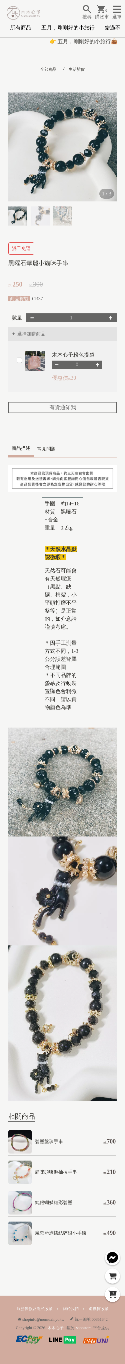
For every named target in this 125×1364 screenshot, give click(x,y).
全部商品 (48, 69)
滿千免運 (21, 248)
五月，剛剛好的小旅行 (68, 27)
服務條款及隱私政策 (35, 1308)
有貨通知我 (62, 407)
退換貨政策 (99, 1308)
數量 (17, 317)
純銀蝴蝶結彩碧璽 (53, 1202)
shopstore (83, 1327)
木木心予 (56, 1327)
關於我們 (71, 1308)
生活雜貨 (77, 69)
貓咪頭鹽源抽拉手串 (56, 1172)
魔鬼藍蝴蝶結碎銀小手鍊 (60, 1233)
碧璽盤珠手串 (49, 1141)
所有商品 (20, 27)
